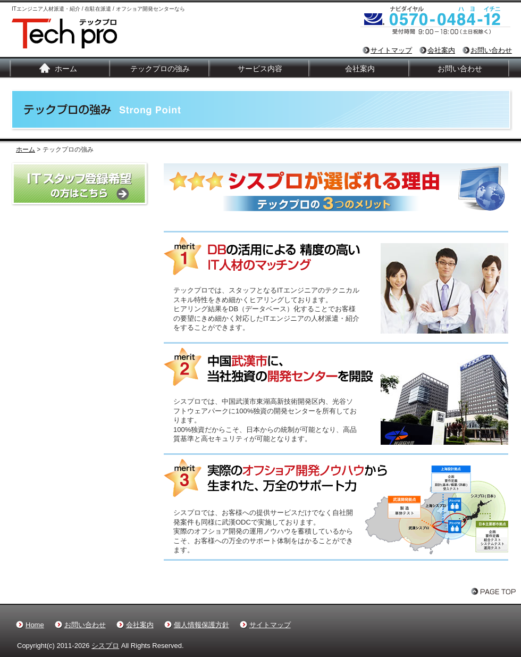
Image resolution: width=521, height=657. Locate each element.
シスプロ (105, 646)
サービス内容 (260, 68)
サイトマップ (391, 50)
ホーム (66, 68)
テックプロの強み (160, 68)
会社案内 (441, 50)
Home (35, 625)
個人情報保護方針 (201, 625)
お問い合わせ (491, 50)
